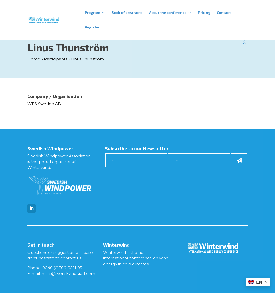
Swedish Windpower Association (59, 155)
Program (92, 13)
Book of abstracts (127, 13)
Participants (55, 58)
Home (33, 58)
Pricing (204, 13)
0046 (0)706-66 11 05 (62, 267)
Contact (224, 13)
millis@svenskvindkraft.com (68, 273)
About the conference (167, 13)
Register (92, 27)
